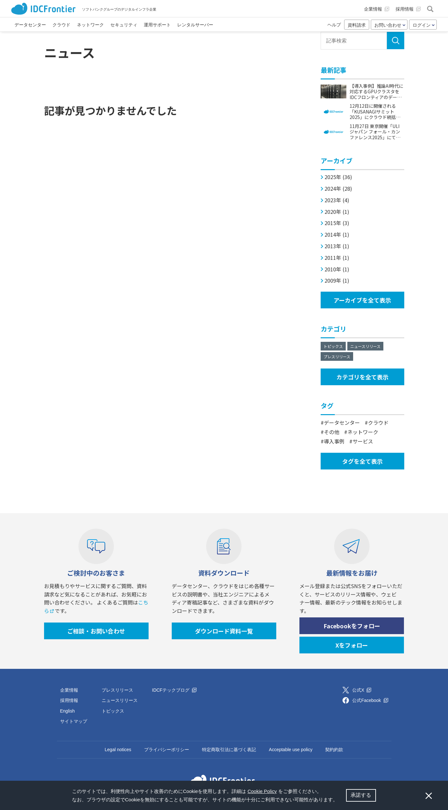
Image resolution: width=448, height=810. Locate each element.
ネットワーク (362, 432)
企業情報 (69, 690)
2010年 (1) (337, 269)
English (67, 711)
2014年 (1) (337, 234)
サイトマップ (73, 721)
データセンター (342, 422)
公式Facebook (370, 700)
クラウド (378, 422)
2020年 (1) (337, 211)
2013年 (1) (337, 246)
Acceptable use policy (290, 749)
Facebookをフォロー (352, 626)
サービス (362, 441)
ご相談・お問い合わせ (96, 631)
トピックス (333, 346)
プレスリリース (337, 356)
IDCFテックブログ (174, 690)
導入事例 (334, 441)
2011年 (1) (337, 257)
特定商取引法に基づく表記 (229, 749)
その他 (331, 432)
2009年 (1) (337, 280)
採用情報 (69, 700)
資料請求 (357, 25)
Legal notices (118, 749)
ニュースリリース (365, 346)
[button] (340, 800)
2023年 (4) (337, 200)
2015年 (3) (337, 223)
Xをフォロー (351, 645)
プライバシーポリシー (166, 749)
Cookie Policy (262, 791)
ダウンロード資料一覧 (224, 631)
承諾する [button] (361, 795)
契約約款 (334, 749)
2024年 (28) (338, 188)
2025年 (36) (338, 177)
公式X (361, 690)
